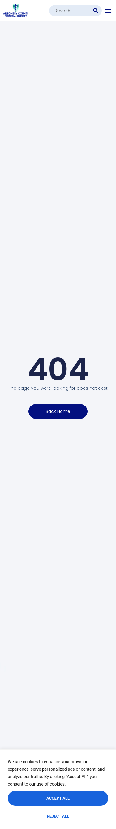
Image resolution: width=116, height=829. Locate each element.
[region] (58, 789)
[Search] (95, 10)
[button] (108, 10)
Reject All (58, 816)
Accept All (58, 798)
